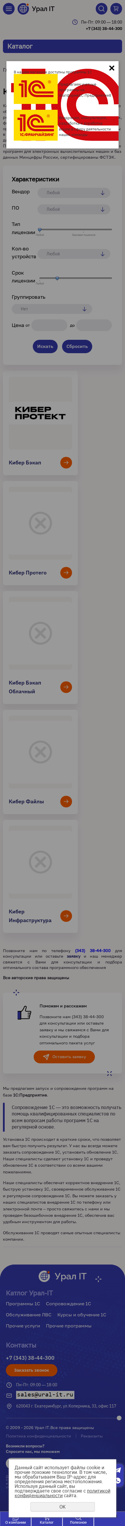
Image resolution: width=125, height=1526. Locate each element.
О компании (15, 1523)
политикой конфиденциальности (62, 1493)
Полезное (78, 1523)
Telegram (117, 1470)
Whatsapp (118, 1480)
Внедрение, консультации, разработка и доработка (83, 120)
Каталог (47, 1523)
